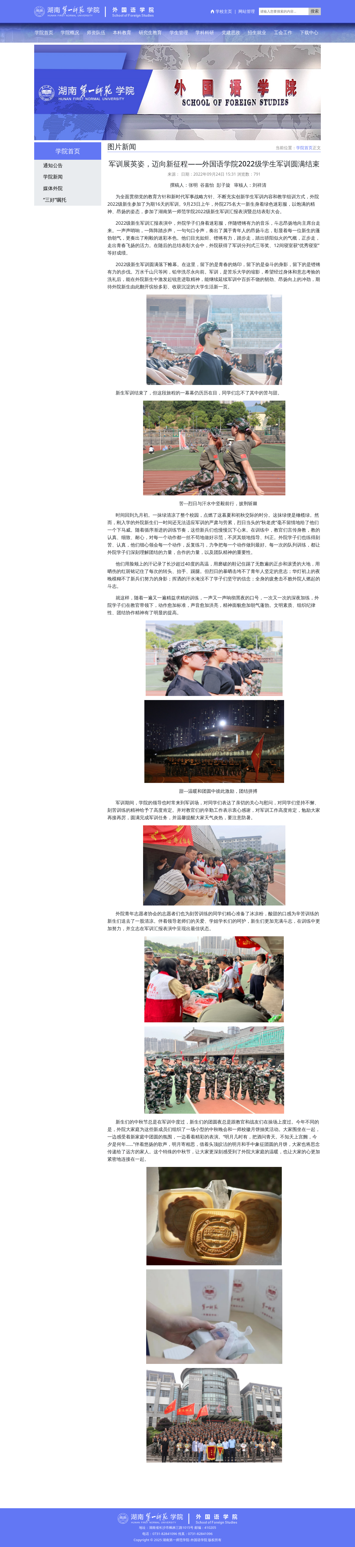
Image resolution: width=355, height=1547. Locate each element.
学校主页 (224, 11)
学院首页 (44, 32)
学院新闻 (53, 176)
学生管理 (179, 32)
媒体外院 (53, 188)
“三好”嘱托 (54, 199)
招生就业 (257, 32)
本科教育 (122, 32)
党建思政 (231, 32)
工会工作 (283, 32)
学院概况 (70, 32)
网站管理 (246, 11)
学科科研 (204, 32)
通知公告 (53, 165)
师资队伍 (96, 32)
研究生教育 (150, 32)
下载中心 (309, 32)
